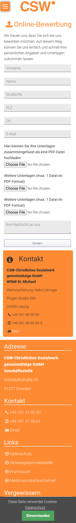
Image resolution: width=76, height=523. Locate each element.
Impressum (20, 471)
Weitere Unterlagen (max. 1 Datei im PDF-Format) (33, 178)
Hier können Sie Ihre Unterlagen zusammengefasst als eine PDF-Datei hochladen (34, 152)
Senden (37, 243)
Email (14, 430)
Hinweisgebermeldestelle (31, 462)
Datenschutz (35, 507)
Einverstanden (38, 515)
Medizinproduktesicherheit (33, 480)
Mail (15, 331)
